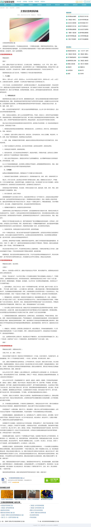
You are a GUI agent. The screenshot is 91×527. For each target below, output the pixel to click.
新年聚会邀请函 (84, 32)
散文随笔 (31, 1)
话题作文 (82, 67)
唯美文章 (57, 4)
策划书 (69, 67)
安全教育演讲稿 (34, 515)
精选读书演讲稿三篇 (7, 505)
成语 (69, 73)
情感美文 (31, 4)
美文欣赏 (19, 1)
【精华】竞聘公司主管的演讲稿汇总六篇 (14, 521)
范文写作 (12, 7)
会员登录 (80, 1)
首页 (5, 4)
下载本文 (39, 15)
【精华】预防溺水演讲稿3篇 (38, 512)
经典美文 (13, 4)
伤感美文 (22, 4)
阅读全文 (33, 15)
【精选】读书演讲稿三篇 (37, 508)
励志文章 (48, 4)
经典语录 (37, 1)
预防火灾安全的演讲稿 (36, 510)
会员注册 (88, 1)
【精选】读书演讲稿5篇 (7, 508)
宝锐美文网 (43, 525)
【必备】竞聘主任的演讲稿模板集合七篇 (12, 515)
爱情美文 (39, 4)
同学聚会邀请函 (72, 29)
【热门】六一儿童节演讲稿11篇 (9, 517)
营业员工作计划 (84, 16)
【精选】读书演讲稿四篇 (37, 505)
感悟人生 (66, 4)
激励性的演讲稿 (5, 510)
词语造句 (43, 1)
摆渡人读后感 (71, 63)
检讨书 (82, 70)
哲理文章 (75, 4)
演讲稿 (18, 7)
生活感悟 (84, 4)
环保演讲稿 (33, 517)
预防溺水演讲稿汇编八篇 (8, 512)
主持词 (82, 73)
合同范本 (70, 70)
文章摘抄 (25, 1)
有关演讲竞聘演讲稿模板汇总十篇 (50, 521)
